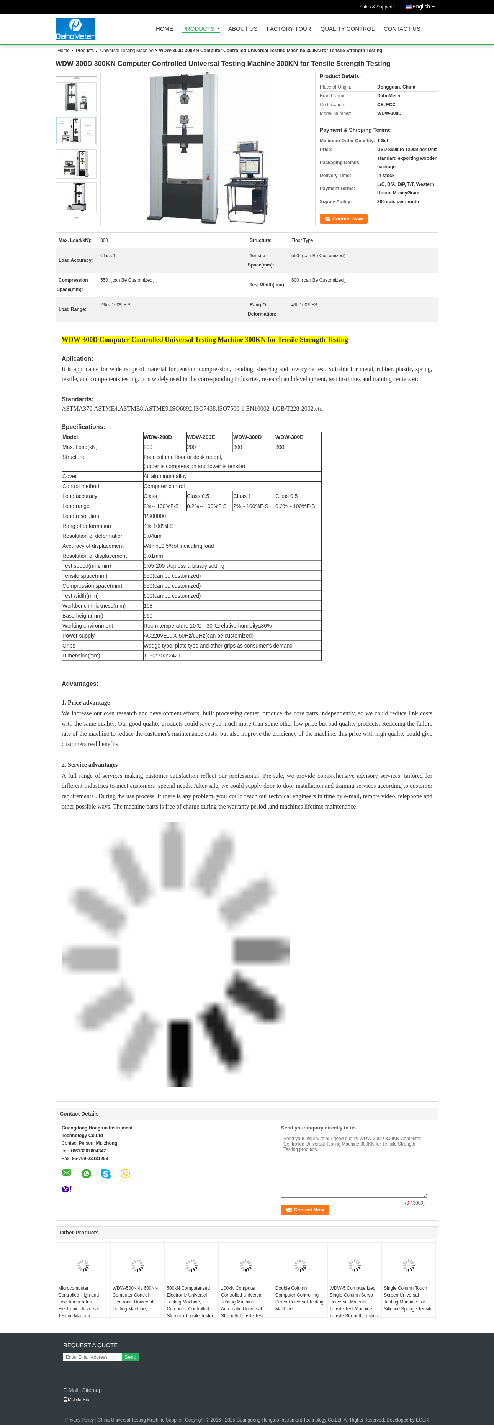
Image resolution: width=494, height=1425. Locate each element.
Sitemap (91, 1390)
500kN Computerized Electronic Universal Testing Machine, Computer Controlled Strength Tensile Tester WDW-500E (190, 1305)
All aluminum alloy (165, 476)
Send (130, 1357)
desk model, (207, 457)
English (425, 5)
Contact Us (402, 29)
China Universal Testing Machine (131, 1420)
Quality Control (348, 29)
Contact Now (347, 219)
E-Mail (71, 1390)
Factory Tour (289, 29)
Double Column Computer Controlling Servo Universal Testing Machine (299, 1298)
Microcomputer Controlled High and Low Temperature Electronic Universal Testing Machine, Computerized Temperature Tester (78, 1308)
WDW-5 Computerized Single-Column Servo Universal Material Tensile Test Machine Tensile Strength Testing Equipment (354, 1305)
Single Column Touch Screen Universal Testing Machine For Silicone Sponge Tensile (408, 1298)
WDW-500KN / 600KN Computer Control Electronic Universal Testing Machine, (135, 1298)
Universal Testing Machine (127, 50)
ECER (422, 1420)
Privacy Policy (79, 1420)
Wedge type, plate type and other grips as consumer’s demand (218, 646)
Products (198, 29)
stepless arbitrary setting (195, 566)
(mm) (92, 596)
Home (164, 29)
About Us (242, 29)
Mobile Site (76, 1399)
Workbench (76, 606)
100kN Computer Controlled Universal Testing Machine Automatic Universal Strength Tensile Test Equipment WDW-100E (244, 1305)
